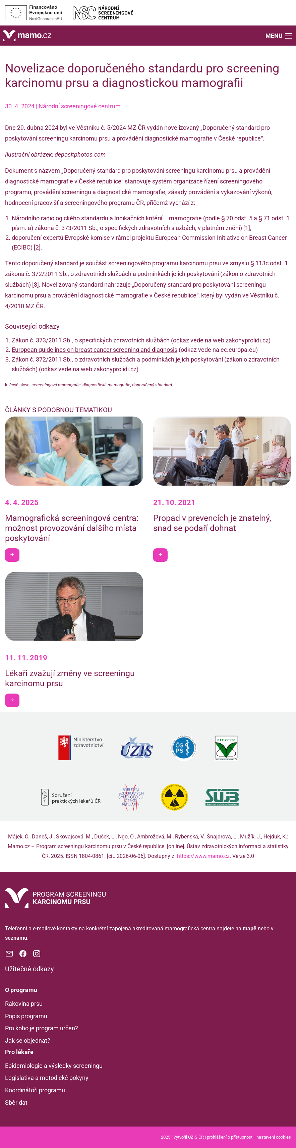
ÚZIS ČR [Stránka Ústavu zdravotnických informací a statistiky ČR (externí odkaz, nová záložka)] (196, 1137)
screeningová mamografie (56, 384)
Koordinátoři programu (35, 1090)
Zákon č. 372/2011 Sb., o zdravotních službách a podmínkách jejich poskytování (117, 359)
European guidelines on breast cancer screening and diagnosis (94, 349)
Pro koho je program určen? (41, 1028)
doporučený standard (152, 384)
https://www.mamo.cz (203, 856)
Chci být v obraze (14, 554)
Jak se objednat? (27, 1040)
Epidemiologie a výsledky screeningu (54, 1065)
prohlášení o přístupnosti (230, 1137)
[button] (279, 35)
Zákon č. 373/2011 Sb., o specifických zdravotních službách (91, 340)
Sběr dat (16, 1102)
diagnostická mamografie (106, 384)
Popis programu (26, 1016)
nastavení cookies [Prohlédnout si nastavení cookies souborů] (273, 1137)
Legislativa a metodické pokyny (46, 1077)
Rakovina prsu (24, 1003)
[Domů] (27, 35)
